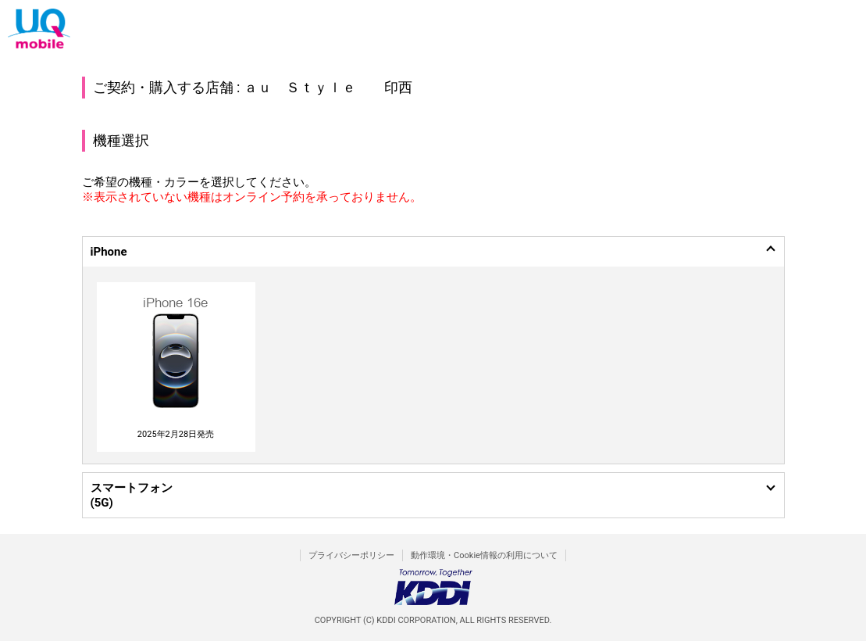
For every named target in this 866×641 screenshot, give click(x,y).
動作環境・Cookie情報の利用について (484, 555)
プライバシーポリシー (351, 555)
